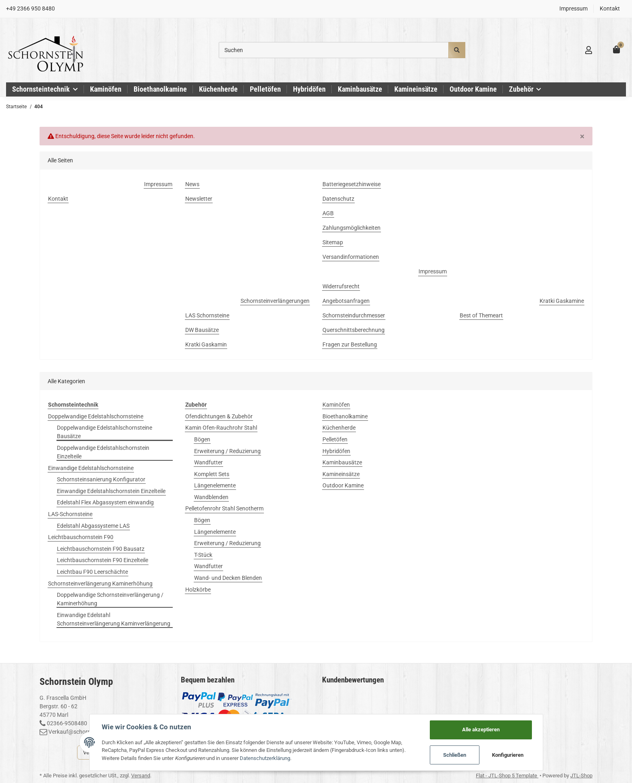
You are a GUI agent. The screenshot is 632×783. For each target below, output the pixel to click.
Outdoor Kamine (343, 485)
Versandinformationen (350, 257)
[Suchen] (334, 50)
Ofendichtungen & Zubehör (219, 416)
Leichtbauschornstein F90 (80, 537)
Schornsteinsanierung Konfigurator (101, 479)
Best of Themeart (481, 315)
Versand (140, 776)
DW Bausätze (202, 330)
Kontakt (610, 8)
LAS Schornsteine (207, 315)
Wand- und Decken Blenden (228, 578)
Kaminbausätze (342, 462)
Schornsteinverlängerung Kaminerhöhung (100, 583)
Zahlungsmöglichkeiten (351, 228)
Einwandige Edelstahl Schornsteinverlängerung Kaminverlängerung (113, 619)
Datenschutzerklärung (265, 758)
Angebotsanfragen (346, 301)
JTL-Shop (581, 776)
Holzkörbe (198, 589)
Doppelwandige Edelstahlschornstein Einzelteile (103, 452)
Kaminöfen (336, 404)
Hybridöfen (336, 451)
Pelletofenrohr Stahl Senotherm (224, 508)
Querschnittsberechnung (353, 330)
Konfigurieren (507, 755)
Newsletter (198, 198)
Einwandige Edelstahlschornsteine (91, 468)
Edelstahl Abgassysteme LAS (93, 526)
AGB (328, 213)
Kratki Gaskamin (206, 344)
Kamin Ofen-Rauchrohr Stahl (221, 427)
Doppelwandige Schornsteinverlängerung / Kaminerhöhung (110, 599)
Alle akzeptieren (481, 729)
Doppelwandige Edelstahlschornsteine (95, 416)
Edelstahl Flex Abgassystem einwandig (105, 502)
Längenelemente (215, 485)
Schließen (454, 755)
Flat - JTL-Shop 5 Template (507, 776)
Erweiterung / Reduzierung (227, 451)
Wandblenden (211, 497)
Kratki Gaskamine (562, 301)
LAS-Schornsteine (70, 514)
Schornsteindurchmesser (353, 315)
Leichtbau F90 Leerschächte (92, 572)
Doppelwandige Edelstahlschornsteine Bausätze (104, 431)
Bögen (202, 439)
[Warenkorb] (616, 50)
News (192, 184)
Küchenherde (339, 427)
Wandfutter (208, 462)
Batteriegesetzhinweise (351, 184)
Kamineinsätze (341, 474)
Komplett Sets (211, 474)
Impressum (573, 8)
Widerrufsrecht (341, 286)
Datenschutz (338, 198)
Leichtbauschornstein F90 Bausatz (100, 549)
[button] (588, 50)
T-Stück (203, 555)
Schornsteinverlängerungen (275, 301)
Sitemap (332, 242)
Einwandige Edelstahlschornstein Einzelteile (111, 491)
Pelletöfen (334, 439)
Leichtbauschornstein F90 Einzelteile (102, 560)
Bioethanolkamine (345, 416)
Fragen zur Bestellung (349, 344)
